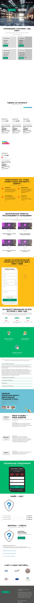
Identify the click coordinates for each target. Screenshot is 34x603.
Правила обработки (13, 303)
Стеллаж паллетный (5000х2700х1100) (26, 119)
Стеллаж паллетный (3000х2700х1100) (4, 119)
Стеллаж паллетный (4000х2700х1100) (15, 119)
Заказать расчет (11, 9)
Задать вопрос (21, 537)
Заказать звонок (22, 9)
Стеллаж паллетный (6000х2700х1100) (4, 153)
